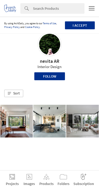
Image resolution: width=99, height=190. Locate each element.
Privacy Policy (12, 27)
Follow (49, 76)
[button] (13, 93)
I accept (80, 25)
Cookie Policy (32, 27)
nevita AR (49, 61)
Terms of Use (49, 23)
